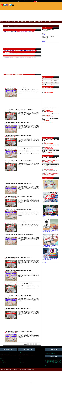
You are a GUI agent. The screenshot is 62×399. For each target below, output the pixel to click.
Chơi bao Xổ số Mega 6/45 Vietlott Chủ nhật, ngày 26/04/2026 (19, 196)
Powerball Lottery (54, 84)
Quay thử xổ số (54, 80)
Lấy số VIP (12, 53)
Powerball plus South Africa (50, 353)
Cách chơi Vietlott (54, 82)
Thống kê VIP (21, 50)
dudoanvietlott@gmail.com (29, 369)
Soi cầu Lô (16, 53)
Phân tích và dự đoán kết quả (5, 354)
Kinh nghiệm (12, 50)
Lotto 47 (18, 57)
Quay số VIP (9, 31)
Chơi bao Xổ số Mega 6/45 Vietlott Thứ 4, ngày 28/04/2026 (18, 183)
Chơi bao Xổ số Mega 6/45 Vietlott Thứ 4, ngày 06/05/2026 (18, 135)
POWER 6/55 (40, 21)
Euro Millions (14, 57)
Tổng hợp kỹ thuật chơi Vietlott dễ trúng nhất (50, 202)
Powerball (5, 57)
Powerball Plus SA (28, 57)
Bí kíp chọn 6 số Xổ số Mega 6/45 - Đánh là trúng (50, 216)
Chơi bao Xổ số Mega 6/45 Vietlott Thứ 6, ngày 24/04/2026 (18, 209)
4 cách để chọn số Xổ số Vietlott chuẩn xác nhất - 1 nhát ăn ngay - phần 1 (50, 246)
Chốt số (32, 50)
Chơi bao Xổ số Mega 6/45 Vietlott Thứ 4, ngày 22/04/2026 (18, 221)
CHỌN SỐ (8, 21)
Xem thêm (44, 262)
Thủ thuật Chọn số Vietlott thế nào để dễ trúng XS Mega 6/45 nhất (50, 259)
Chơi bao (35, 50)
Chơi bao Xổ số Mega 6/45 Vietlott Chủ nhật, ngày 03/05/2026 (19, 148)
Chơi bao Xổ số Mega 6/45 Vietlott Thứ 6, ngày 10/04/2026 (18, 295)
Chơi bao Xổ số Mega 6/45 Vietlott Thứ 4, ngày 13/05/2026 (18, 87)
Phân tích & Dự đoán (27, 50)
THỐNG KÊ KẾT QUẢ (32, 21)
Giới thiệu (19, 369)
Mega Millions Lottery (46, 84)
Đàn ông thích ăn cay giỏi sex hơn (53, 360)
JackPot (5, 31)
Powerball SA (22, 57)
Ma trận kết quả (45, 82)
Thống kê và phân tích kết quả (5, 352)
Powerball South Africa (57, 352)
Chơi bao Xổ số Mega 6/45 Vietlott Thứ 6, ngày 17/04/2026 (18, 257)
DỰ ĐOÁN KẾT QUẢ (15, 21)
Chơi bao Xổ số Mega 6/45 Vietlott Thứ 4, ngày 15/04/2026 (18, 270)
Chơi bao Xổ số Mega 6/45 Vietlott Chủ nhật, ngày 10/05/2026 (19, 109)
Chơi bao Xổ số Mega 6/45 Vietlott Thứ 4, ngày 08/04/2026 (18, 308)
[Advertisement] (29, 12)
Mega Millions (9, 57)
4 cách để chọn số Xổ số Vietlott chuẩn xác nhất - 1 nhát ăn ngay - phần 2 (50, 231)
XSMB (50, 21)
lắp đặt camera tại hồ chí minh (55, 361)
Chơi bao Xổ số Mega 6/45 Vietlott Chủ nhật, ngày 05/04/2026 (19, 331)
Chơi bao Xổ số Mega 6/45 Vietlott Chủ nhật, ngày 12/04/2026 (19, 283)
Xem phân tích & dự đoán (49, 92)
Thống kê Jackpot (46, 80)
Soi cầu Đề (20, 53)
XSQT (46, 21)
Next (39, 344)
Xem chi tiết (43, 41)
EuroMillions (47, 352)
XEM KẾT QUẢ (24, 21)
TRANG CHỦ (2, 21)
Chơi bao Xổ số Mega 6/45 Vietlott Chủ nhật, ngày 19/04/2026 (19, 234)
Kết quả (8, 50)
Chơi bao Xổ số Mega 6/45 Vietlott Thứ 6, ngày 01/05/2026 (18, 160)
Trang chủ (5, 53)
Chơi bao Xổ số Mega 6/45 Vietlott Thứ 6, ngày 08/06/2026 (18, 122)
